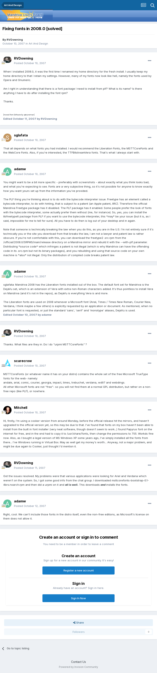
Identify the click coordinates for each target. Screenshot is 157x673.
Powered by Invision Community (78, 666)
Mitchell (20, 408)
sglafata (21, 135)
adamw (20, 169)
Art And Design (38, 43)
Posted (30, 63)
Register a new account (78, 570)
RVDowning (15, 39)
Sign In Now (78, 598)
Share (78, 622)
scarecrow (23, 361)
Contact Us (78, 662)
